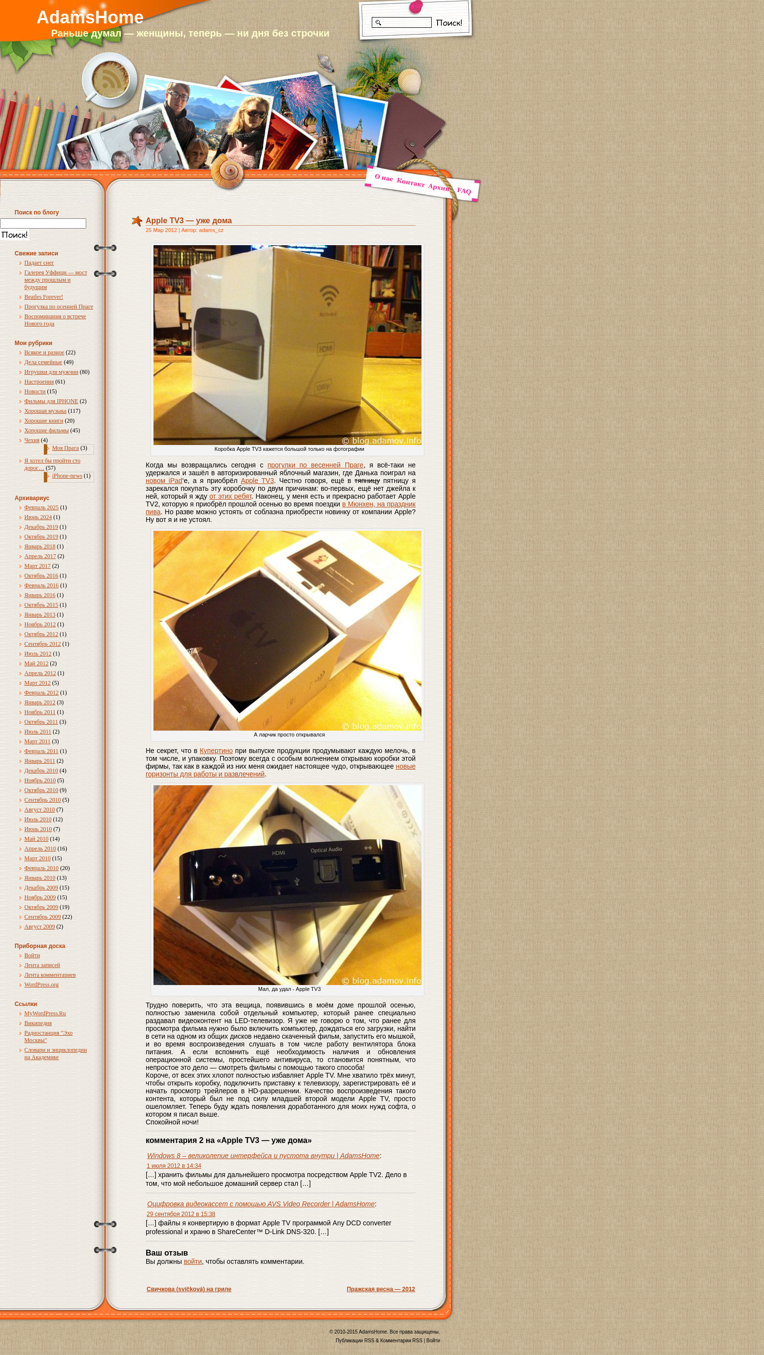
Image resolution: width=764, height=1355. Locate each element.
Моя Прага (65, 448)
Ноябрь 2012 (40, 624)
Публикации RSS (355, 1340)
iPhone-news (67, 475)
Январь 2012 (40, 702)
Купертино (216, 751)
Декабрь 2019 (41, 526)
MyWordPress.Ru (45, 1013)
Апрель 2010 (40, 848)
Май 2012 (36, 663)
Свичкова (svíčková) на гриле (189, 1289)
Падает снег (39, 262)
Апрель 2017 (40, 556)
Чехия (31, 440)
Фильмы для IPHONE (51, 401)
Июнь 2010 (38, 829)
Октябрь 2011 (41, 721)
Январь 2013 (40, 614)
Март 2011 (37, 741)
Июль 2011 (37, 731)
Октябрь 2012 (41, 634)
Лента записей (42, 965)
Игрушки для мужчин (51, 371)
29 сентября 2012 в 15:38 (181, 1214)
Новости (35, 391)
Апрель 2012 (40, 673)
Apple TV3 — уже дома (189, 220)
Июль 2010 (38, 819)
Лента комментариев (50, 974)
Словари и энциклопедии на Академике (55, 1053)
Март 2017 (37, 565)
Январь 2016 (40, 595)
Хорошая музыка (45, 410)
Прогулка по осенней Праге (58, 306)
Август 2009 (39, 926)
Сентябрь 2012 (42, 643)
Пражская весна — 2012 (381, 1289)
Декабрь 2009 (41, 887)
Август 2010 (39, 809)
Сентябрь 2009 (42, 916)
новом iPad (164, 480)
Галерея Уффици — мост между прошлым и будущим (55, 279)
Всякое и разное (44, 352)
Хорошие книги (43, 420)
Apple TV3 (257, 480)
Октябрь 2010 (41, 790)
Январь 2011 (39, 760)
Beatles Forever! (43, 296)
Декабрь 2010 (41, 770)
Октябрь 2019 (41, 536)
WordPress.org (41, 984)
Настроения (39, 381)
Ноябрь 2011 (40, 712)
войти (193, 1261)
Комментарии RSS (401, 1340)
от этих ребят (230, 496)
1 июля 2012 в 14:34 (174, 1165)
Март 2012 (37, 682)
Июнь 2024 (38, 517)
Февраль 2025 (41, 507)
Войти (32, 955)
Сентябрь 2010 (42, 799)
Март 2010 (37, 858)
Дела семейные (43, 362)
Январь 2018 (40, 546)
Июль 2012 (38, 653)
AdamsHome (90, 17)
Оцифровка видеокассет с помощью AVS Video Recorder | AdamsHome (261, 1204)
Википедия (38, 1023)
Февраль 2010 (41, 868)
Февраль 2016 (41, 585)
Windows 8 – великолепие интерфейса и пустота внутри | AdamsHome (263, 1156)
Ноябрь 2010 (40, 780)
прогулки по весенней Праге (315, 465)
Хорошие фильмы (46, 430)
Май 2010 (36, 838)
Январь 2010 (40, 877)
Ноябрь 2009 (40, 897)
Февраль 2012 (41, 692)
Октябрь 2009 (41, 907)
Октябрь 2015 (41, 604)
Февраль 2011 (41, 751)
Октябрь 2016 (41, 575)
